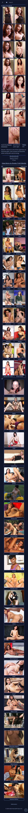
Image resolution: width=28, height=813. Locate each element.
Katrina (20, 201)
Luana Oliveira (14, 781)
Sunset (14, 571)
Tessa (8, 201)
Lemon (20, 359)
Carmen (8, 289)
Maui (19, 236)
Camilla (8, 253)
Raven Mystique (14, 659)
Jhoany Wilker (13, 536)
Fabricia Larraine (14, 553)
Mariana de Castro (8, 376)
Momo (8, 359)
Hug (20, 183)
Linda (19, 271)
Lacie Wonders (8, 183)
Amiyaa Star (14, 518)
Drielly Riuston (20, 253)
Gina (8, 236)
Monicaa (8, 271)
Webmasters (14, 804)
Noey (14, 676)
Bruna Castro (19, 376)
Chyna (14, 624)
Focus (14, 694)
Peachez (20, 289)
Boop (14, 396)
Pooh (14, 448)
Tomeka (20, 218)
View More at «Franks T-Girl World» (14, 163)
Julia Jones (8, 324)
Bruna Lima (8, 306)
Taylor (8, 218)
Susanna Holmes (14, 799)
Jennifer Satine (14, 729)
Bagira (14, 413)
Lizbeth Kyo (14, 466)
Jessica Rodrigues (14, 431)
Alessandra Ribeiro (14, 746)
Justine (14, 483)
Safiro (14, 606)
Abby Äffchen (19, 306)
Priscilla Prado (14, 588)
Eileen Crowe (14, 711)
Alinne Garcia (14, 764)
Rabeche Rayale (14, 501)
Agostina (8, 341)
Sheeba (20, 341)
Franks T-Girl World (6, 6)
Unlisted (20, 324)
